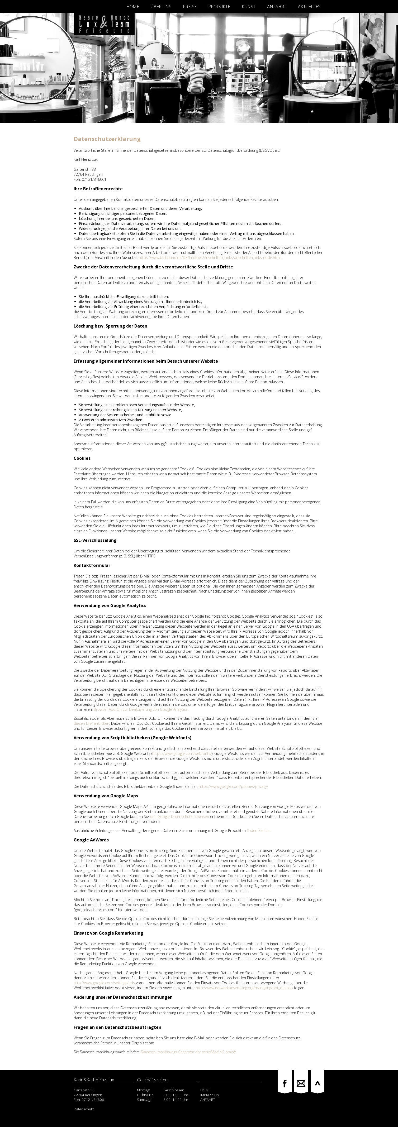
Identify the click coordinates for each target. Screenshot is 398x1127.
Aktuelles (309, 7)
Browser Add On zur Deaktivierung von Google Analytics (141, 709)
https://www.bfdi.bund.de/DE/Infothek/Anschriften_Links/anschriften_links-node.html (210, 257)
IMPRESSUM (210, 1094)
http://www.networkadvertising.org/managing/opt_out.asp (244, 987)
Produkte (219, 7)
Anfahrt (276, 7)
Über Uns (161, 7)
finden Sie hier (258, 830)
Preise (190, 7)
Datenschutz (84, 1109)
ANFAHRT (207, 1099)
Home (132, 7)
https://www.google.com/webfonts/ (182, 753)
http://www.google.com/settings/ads (104, 982)
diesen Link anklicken (91, 723)
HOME (205, 1090)
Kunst (248, 7)
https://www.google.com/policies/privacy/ (233, 786)
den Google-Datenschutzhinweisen (179, 816)
